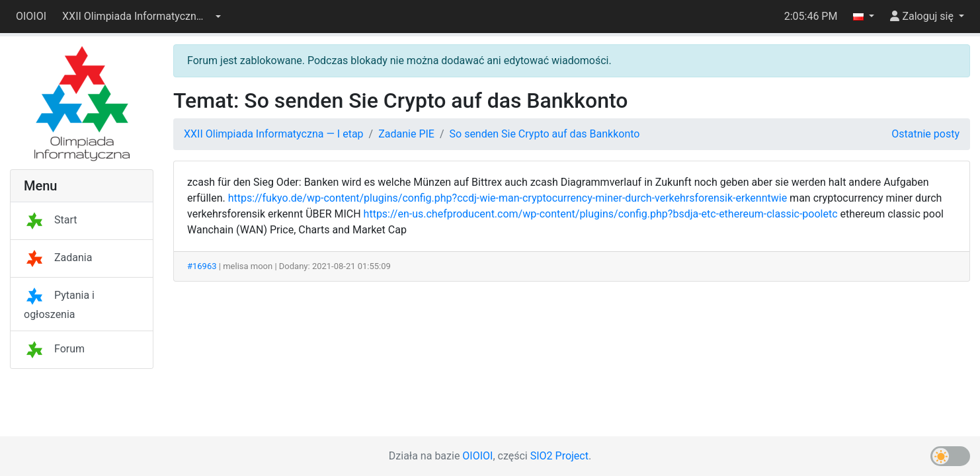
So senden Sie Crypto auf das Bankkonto (545, 134)
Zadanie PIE (406, 134)
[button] (141, 16)
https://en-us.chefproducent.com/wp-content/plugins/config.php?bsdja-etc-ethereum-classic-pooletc (601, 214)
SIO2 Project (559, 456)
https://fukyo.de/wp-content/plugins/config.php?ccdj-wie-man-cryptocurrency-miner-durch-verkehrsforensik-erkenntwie (507, 198)
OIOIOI (31, 16)
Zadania (58, 257)
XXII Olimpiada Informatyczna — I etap (274, 134)
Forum (54, 348)
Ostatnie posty (925, 134)
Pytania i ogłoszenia (59, 305)
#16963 (202, 266)
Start (50, 220)
